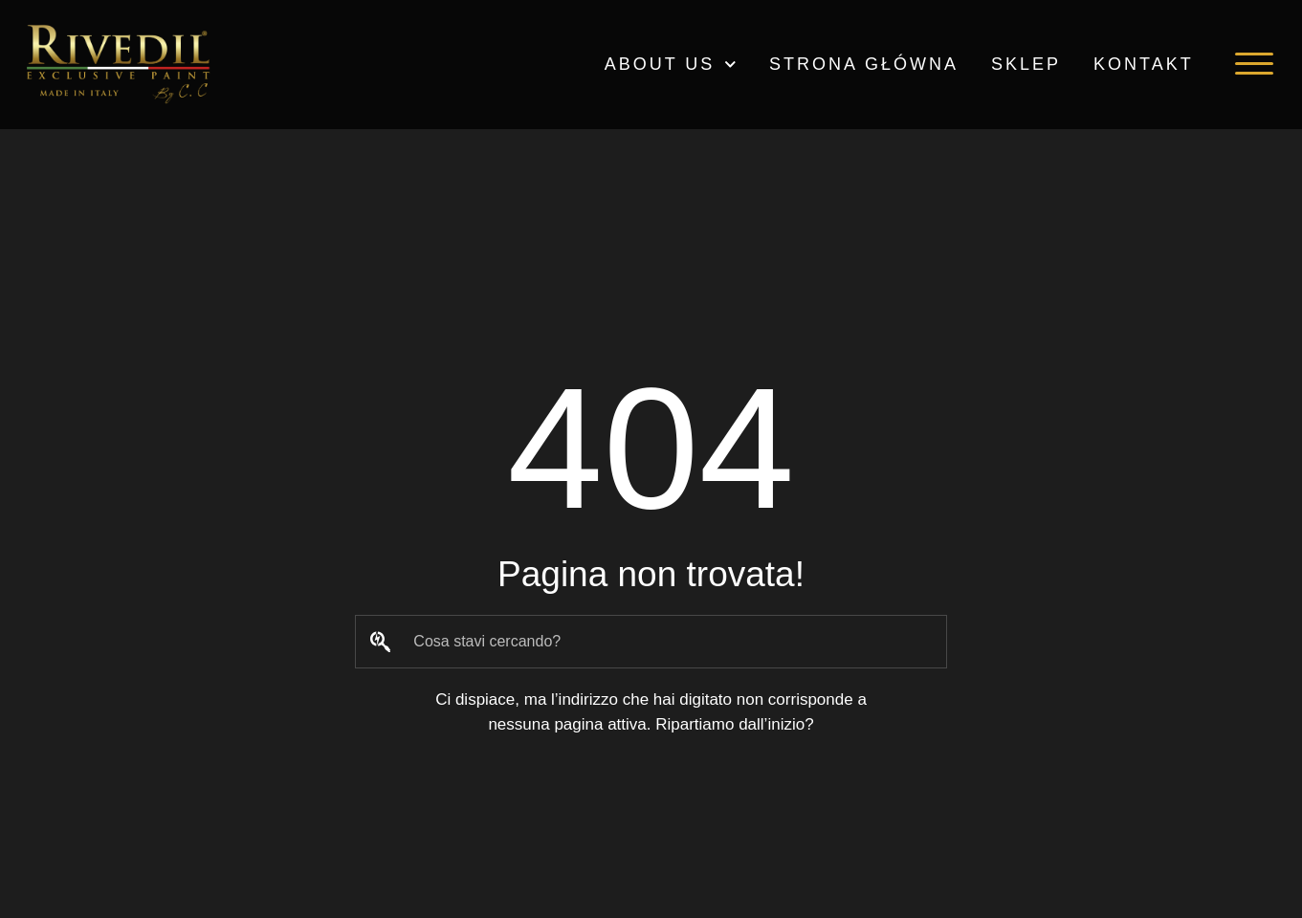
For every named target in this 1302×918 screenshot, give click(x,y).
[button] (1254, 64)
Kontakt (1143, 64)
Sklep (1026, 64)
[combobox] (651, 641)
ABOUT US (671, 64)
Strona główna (864, 64)
